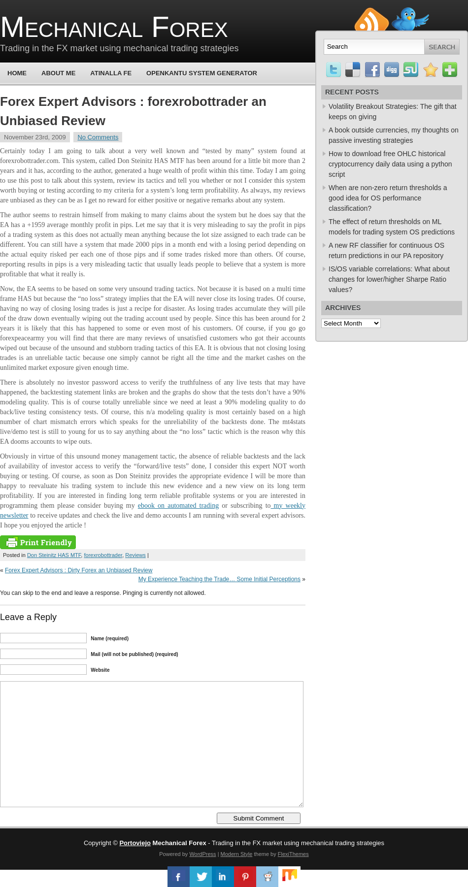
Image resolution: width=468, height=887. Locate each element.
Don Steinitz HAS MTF (54, 555)
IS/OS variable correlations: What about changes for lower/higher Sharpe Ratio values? (389, 279)
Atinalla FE (111, 73)
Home (17, 73)
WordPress (202, 854)
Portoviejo (135, 843)
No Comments (97, 137)
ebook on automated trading (178, 505)
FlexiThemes (293, 854)
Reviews (135, 555)
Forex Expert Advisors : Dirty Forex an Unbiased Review (78, 570)
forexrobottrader (103, 555)
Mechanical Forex (114, 26)
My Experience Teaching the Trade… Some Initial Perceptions (219, 579)
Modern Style (237, 854)
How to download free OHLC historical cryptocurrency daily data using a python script (390, 164)
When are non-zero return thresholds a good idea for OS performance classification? (388, 198)
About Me (58, 73)
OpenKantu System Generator (201, 73)
